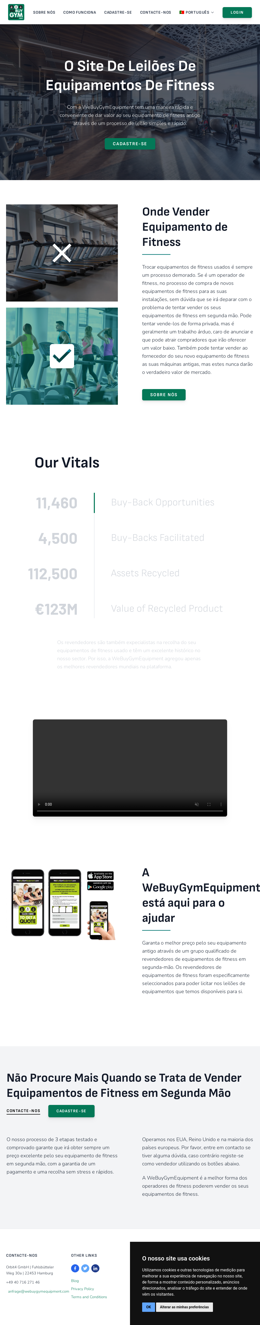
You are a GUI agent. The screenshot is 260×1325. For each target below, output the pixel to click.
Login (237, 12)
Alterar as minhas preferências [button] (184, 1307)
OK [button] (148, 1307)
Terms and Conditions (89, 1296)
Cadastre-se (118, 12)
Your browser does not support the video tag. (130, 768)
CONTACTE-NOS (155, 12)
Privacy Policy (82, 1288)
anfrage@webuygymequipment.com (38, 1291)
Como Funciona (79, 12)
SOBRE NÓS (44, 12)
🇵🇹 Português (196, 12)
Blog (75, 1280)
